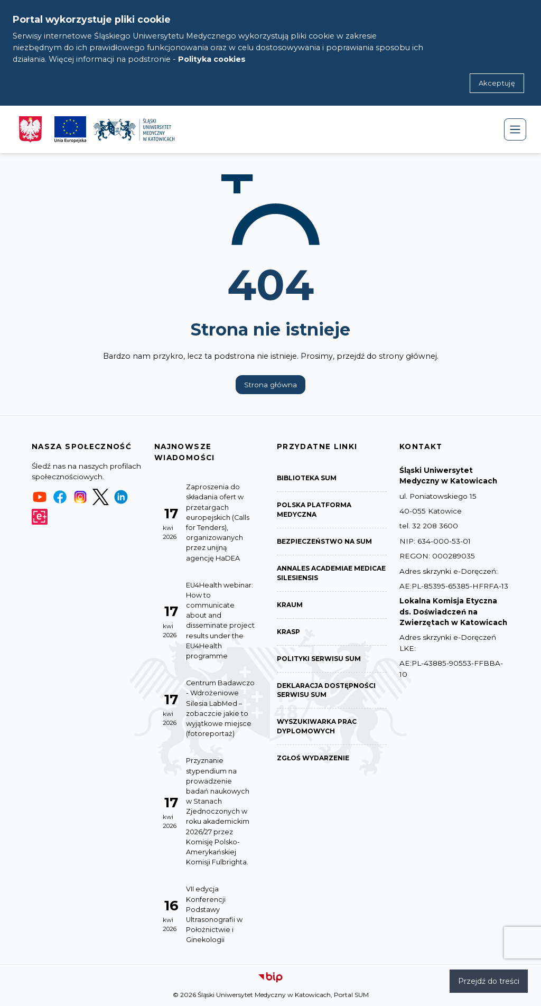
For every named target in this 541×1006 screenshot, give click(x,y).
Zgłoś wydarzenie (313, 758)
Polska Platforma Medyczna (314, 509)
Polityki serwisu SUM (319, 659)
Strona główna (270, 384)
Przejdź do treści (488, 981)
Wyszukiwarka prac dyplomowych (317, 726)
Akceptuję (497, 83)
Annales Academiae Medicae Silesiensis (331, 573)
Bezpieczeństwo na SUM (324, 541)
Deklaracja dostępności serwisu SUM (326, 690)
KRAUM (290, 605)
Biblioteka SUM (307, 478)
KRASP (288, 632)
